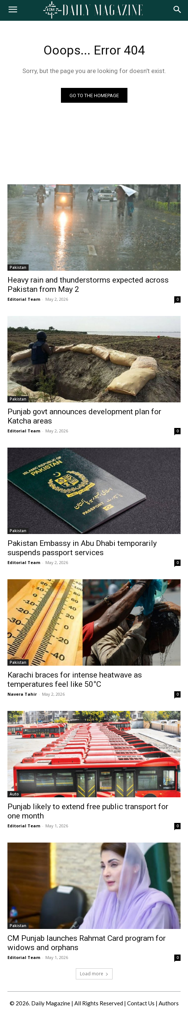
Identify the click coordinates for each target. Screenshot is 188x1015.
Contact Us (141, 1003)
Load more (94, 973)
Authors (169, 1003)
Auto (14, 794)
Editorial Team (23, 299)
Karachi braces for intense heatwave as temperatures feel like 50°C (74, 679)
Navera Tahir (22, 694)
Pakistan (18, 267)
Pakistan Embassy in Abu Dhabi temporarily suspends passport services (82, 548)
